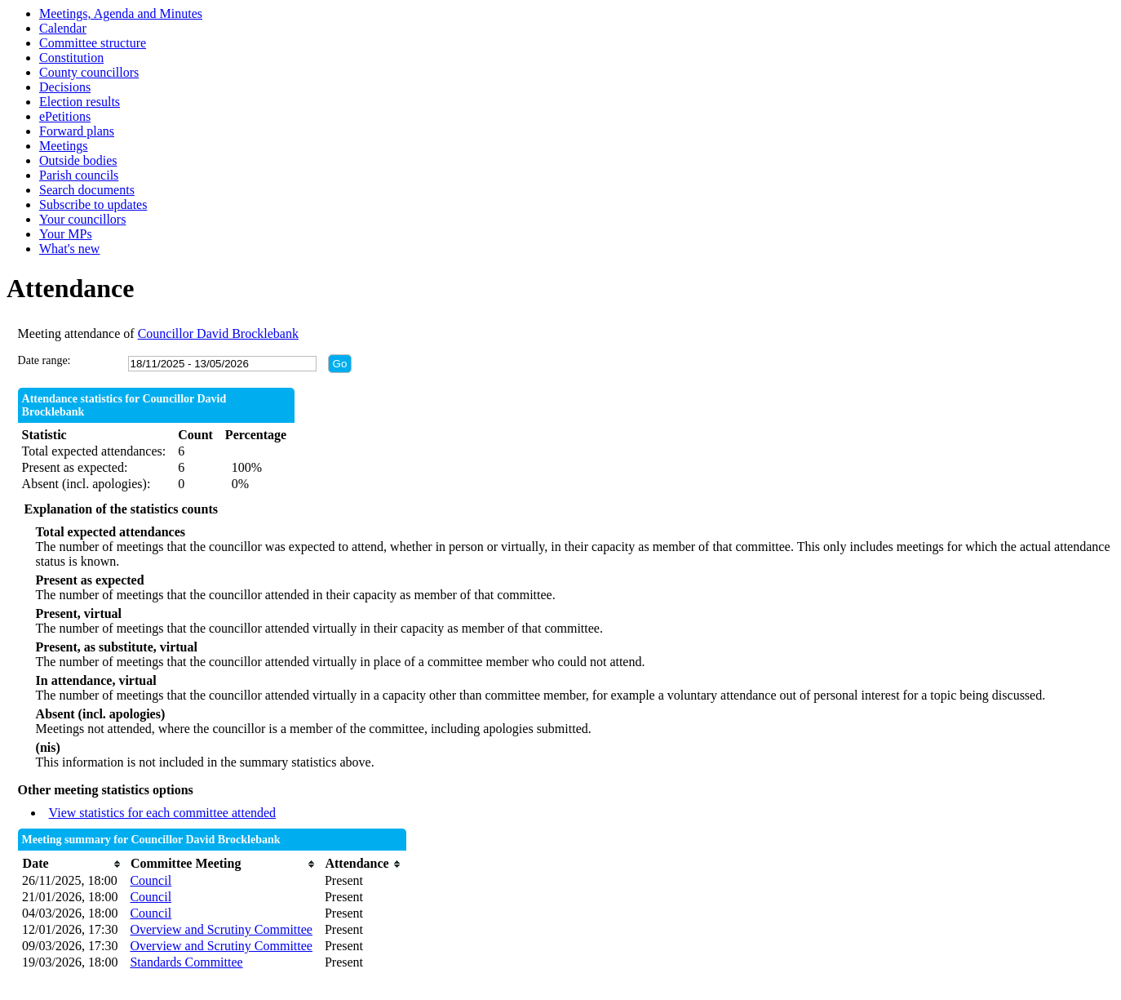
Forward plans (76, 131)
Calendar (62, 28)
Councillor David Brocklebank (218, 333)
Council (150, 880)
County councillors (89, 72)
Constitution (71, 57)
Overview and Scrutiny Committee (221, 929)
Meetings (63, 146)
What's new (69, 249)
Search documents (87, 190)
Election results (79, 102)
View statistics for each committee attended (163, 813)
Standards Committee (186, 962)
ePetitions (65, 116)
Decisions (65, 87)
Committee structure (92, 43)
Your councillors (82, 219)
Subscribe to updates (93, 204)
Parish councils (78, 175)
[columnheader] (72, 864)
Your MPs (65, 234)
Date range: (44, 360)
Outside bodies (78, 160)
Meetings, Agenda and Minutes (120, 13)
